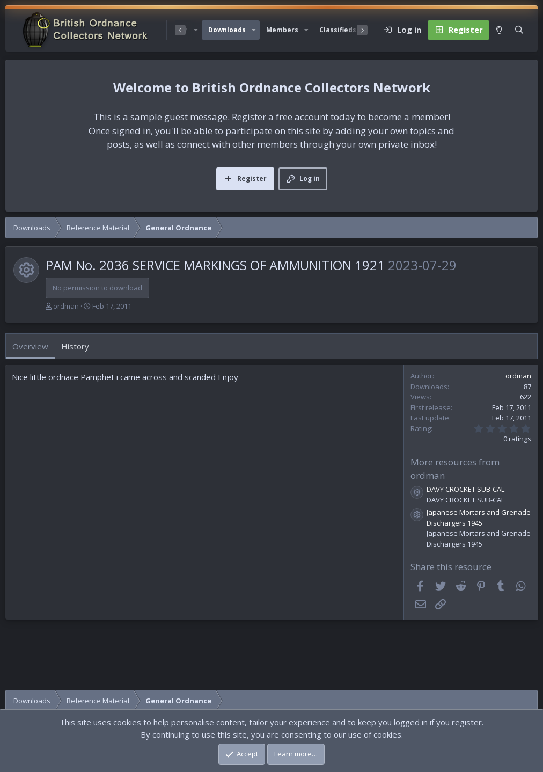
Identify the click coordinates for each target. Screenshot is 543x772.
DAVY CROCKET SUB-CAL (465, 489)
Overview (30, 346)
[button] (254, 30)
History (75, 346)
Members (282, 29)
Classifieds (337, 29)
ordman (66, 306)
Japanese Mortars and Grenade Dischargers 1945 (479, 517)
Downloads (227, 29)
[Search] (519, 30)
